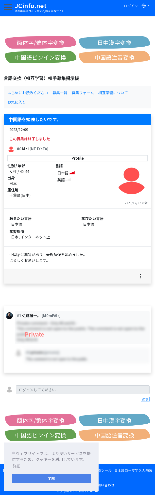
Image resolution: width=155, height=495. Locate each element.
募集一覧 (59, 92)
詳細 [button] (16, 466)
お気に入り (16, 101)
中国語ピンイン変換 (40, 57)
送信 (145, 399)
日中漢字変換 (114, 42)
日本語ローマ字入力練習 (133, 470)
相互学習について (113, 92)
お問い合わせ (104, 484)
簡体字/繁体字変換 (40, 42)
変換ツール (103, 470)
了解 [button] (51, 478)
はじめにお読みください (27, 92)
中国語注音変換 (114, 57)
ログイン (131, 5)
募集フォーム (83, 92)
